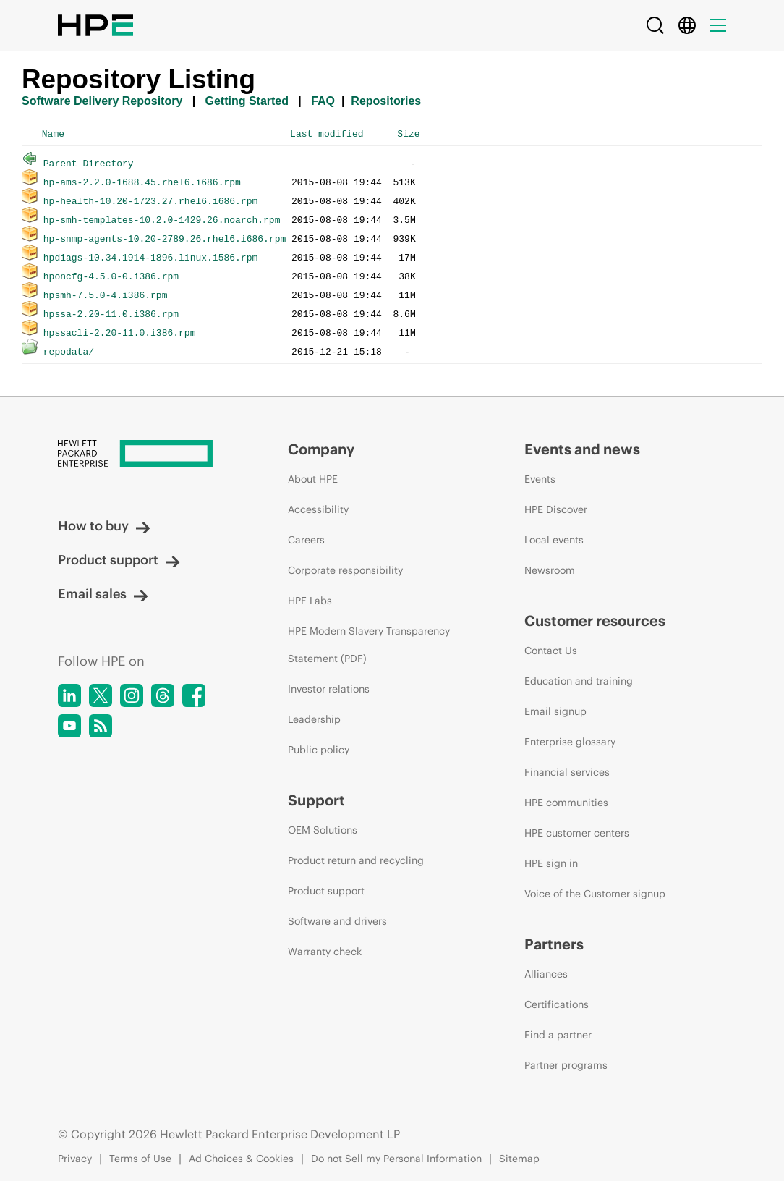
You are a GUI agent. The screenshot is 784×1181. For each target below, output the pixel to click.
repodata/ (68, 350)
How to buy (104, 525)
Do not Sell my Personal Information (396, 1158)
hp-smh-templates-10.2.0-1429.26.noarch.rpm (162, 219)
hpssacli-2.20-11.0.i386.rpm (119, 332)
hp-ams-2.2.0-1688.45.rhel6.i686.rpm (142, 181)
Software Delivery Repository (102, 101)
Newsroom (549, 570)
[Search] (655, 25)
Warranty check (325, 951)
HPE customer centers (576, 832)
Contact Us (550, 650)
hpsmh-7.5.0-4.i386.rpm (105, 294)
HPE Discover (555, 509)
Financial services (567, 772)
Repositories (386, 101)
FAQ (323, 101)
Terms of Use (140, 1158)
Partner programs (566, 1065)
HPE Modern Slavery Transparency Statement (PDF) (369, 645)
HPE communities (566, 802)
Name (53, 133)
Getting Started (247, 101)
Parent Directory (88, 162)
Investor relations (329, 688)
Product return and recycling (356, 860)
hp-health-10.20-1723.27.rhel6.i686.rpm (150, 200)
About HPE (313, 479)
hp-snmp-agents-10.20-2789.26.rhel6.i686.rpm (164, 238)
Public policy (318, 749)
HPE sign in (551, 863)
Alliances (546, 974)
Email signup (555, 711)
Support (316, 800)
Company (321, 449)
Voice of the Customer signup (594, 893)
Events (539, 479)
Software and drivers (337, 921)
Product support (119, 559)
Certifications (556, 1004)
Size (408, 133)
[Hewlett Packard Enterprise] (146, 453)
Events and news (582, 449)
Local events (554, 539)
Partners (554, 944)
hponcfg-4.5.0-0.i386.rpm (111, 275)
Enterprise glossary (569, 741)
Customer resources (594, 620)
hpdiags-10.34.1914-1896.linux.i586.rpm (150, 256)
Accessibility (318, 509)
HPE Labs (310, 600)
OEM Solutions (322, 830)
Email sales (103, 593)
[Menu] (718, 25)
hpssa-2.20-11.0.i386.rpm (111, 313)
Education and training (578, 680)
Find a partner (558, 1034)
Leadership (314, 719)
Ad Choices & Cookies (241, 1158)
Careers (306, 539)
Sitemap (519, 1158)
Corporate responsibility (345, 570)
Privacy (75, 1158)
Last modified (326, 133)
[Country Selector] (687, 25)
